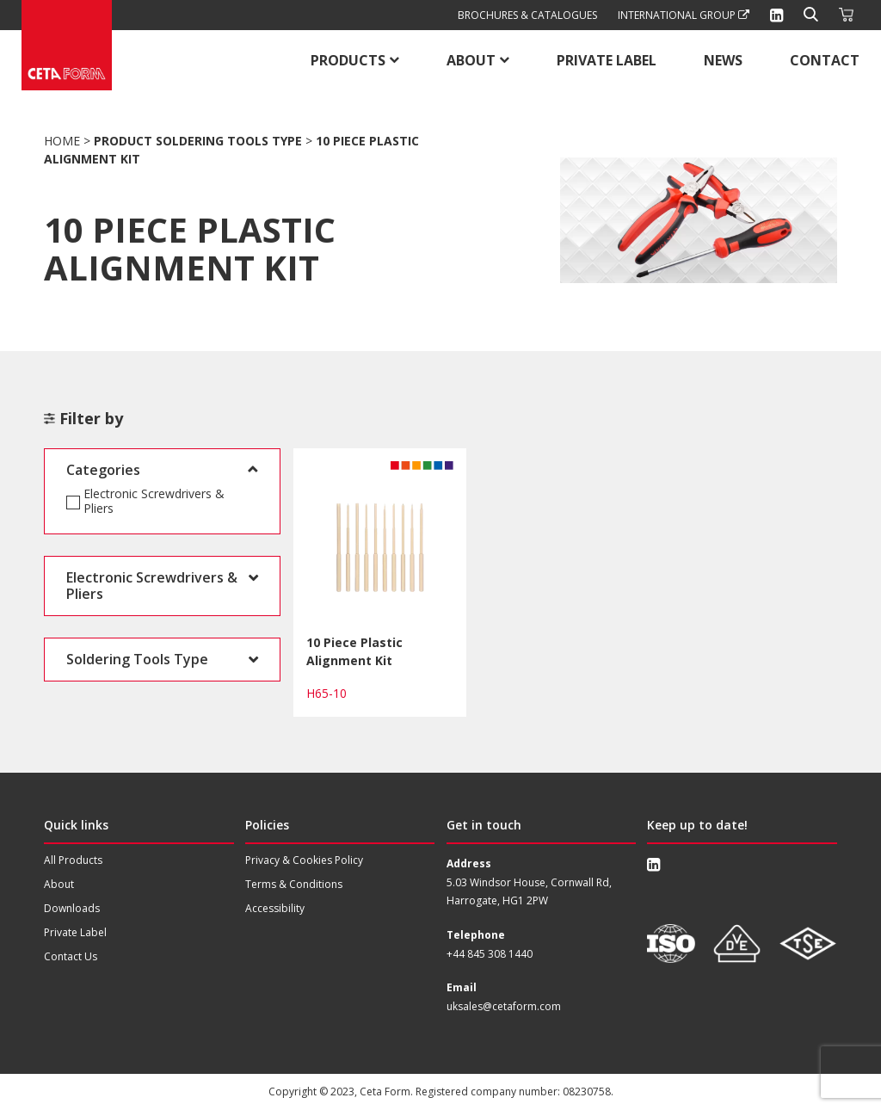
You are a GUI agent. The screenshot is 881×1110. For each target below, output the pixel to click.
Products (348, 60)
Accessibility (275, 908)
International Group (683, 15)
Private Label (606, 60)
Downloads (72, 908)
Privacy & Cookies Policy (304, 860)
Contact (824, 60)
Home (62, 141)
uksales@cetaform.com (504, 1006)
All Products (73, 860)
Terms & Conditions (293, 884)
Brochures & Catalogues (527, 15)
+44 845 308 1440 (490, 954)
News (723, 60)
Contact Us (70, 956)
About (471, 60)
